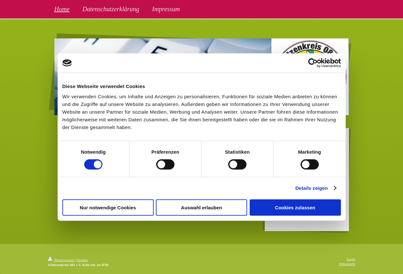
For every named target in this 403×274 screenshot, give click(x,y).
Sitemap (82, 260)
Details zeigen (311, 188)
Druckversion (61, 260)
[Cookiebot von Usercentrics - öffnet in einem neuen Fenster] (313, 63)
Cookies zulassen (295, 207)
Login (351, 259)
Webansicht (347, 264)
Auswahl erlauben (201, 207)
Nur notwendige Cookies (108, 207)
